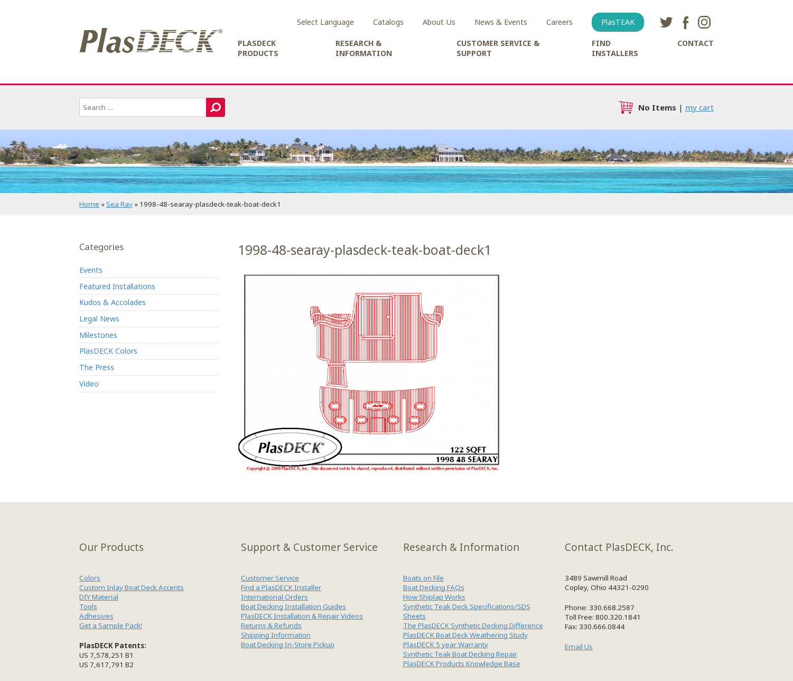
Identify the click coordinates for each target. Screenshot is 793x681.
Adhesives (96, 616)
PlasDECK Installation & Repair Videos (302, 616)
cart (625, 107)
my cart (699, 107)
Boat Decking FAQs (433, 587)
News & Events (500, 22)
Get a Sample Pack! (110, 625)
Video (89, 384)
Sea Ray (119, 204)
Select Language (325, 22)
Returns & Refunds (271, 625)
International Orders (274, 597)
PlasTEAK (618, 22)
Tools (88, 606)
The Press (96, 367)
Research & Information (363, 48)
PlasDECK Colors (108, 351)
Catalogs (388, 22)
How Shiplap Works (434, 597)
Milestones (98, 335)
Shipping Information (276, 635)
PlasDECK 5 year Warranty (445, 644)
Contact (695, 43)
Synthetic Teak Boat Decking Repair (460, 654)
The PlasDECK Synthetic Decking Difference (473, 625)
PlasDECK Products (258, 48)
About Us (439, 22)
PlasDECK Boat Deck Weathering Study (465, 635)
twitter (666, 22)
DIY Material (98, 597)
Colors (89, 578)
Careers (559, 22)
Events (90, 270)
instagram (704, 22)
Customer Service (270, 578)
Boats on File (423, 578)
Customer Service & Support (497, 48)
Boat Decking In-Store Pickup (287, 644)
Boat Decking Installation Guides (293, 606)
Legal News (99, 319)
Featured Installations (117, 286)
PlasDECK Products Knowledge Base (461, 663)
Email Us (579, 646)
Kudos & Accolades (112, 302)
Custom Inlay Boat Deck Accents (131, 587)
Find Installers (615, 48)
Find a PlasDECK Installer (281, 587)
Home (89, 204)
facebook (685, 22)
